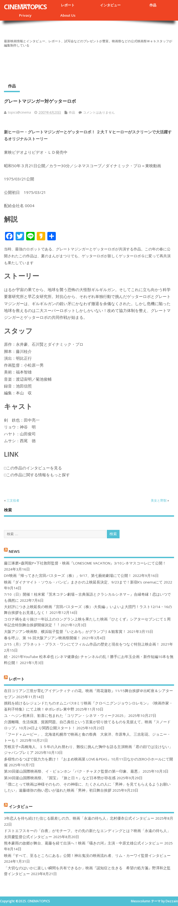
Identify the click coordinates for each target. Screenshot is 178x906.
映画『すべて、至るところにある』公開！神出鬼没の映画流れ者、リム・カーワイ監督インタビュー (87, 855)
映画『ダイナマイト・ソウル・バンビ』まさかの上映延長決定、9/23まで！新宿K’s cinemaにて (83, 582)
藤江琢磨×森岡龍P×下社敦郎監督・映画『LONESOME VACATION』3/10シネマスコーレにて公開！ (85, 563)
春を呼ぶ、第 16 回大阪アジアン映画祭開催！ (42, 638)
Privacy (25, 15)
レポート (68, 5)
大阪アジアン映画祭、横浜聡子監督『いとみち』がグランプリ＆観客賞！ (65, 631)
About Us (67, 15)
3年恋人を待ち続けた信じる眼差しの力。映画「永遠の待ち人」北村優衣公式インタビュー (79, 818)
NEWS (14, 551)
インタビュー (110, 5)
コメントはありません (99, 112)
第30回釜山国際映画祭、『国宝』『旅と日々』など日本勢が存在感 (60, 778)
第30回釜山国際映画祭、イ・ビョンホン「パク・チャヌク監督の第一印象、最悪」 (73, 771)
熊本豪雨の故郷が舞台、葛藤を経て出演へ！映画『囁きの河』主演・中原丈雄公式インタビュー (83, 843)
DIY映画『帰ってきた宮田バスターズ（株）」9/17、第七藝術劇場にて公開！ (68, 575)
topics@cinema (19, 112)
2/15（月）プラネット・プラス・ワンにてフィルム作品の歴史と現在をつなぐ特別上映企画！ (82, 644)
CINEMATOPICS (25, 6)
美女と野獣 (159, 500)
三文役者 (13, 500)
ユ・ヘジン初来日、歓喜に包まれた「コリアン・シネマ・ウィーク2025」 (65, 715)
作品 (152, 5)
